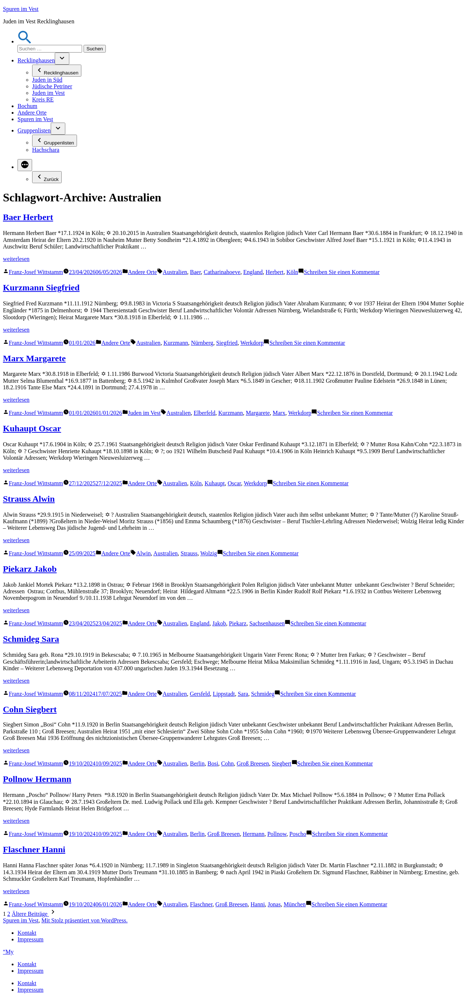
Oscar (234, 483)
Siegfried (227, 343)
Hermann (254, 834)
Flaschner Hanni (34, 849)
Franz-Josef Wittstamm (36, 272)
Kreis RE (43, 99)
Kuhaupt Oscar (32, 428)
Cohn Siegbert (30, 709)
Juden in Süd (47, 80)
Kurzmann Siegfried (41, 287)
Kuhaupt (215, 483)
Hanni (258, 904)
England (253, 272)
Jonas (274, 904)
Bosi (213, 763)
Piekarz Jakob (30, 569)
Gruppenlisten (34, 130)
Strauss (189, 553)
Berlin (197, 763)
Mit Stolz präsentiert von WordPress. (84, 920)
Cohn (227, 763)
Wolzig (208, 553)
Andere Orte (32, 112)
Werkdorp (252, 343)
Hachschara (45, 150)
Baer (195, 272)
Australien (175, 272)
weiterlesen (16, 259)
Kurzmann (175, 343)
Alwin (143, 553)
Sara (243, 694)
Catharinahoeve (222, 272)
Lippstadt (224, 694)
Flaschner (201, 904)
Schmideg (262, 694)
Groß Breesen (253, 763)
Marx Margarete (34, 358)
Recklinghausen (36, 60)
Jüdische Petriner (52, 86)
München (294, 904)
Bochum (27, 106)
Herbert (274, 272)
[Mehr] (25, 165)
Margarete (258, 413)
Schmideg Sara (31, 639)
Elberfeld (205, 413)
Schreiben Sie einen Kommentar (342, 272)
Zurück (47, 177)
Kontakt (27, 933)
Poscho (297, 834)
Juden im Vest (48, 93)
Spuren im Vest (20, 9)
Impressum (30, 939)
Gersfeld (200, 694)
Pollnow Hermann (37, 779)
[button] (25, 41)
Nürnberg (202, 343)
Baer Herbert (28, 217)
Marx (279, 413)
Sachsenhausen (267, 623)
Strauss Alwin (29, 499)
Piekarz (237, 623)
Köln (292, 272)
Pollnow (276, 834)
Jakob (219, 623)
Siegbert (281, 763)
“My (8, 952)
